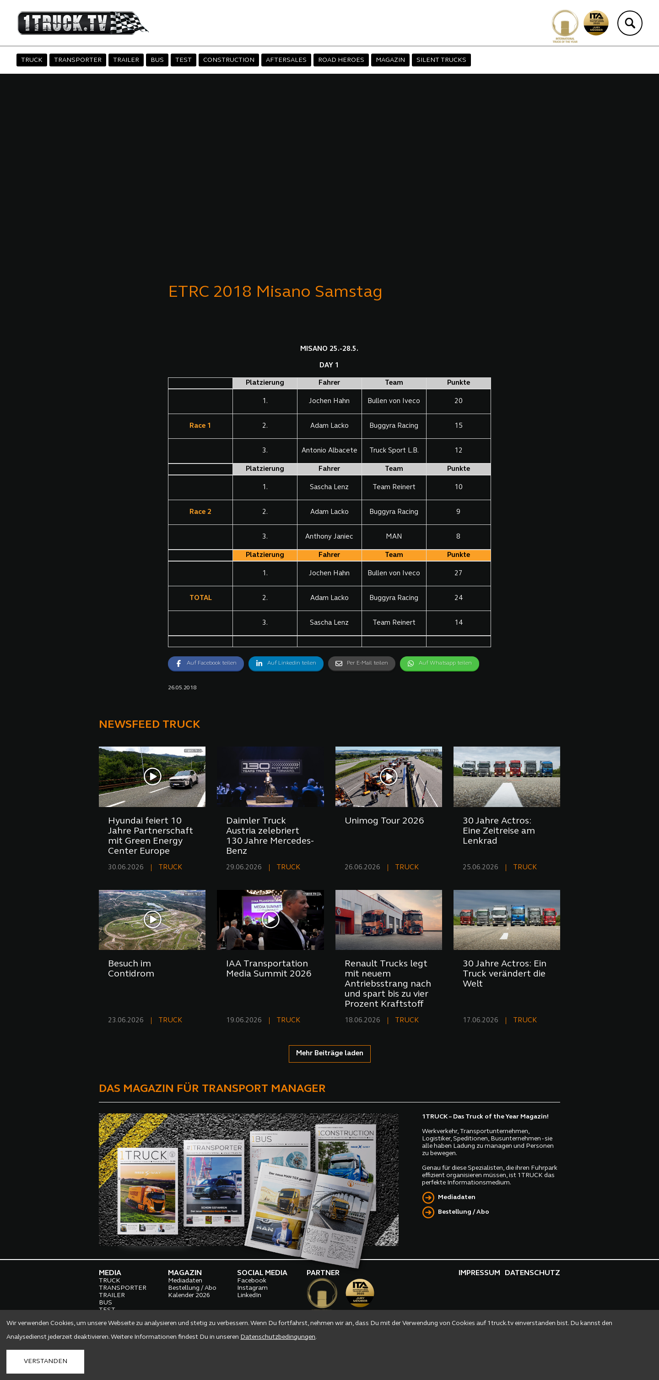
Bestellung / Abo (463, 1212)
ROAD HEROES (341, 60)
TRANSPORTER (78, 60)
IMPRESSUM (479, 1273)
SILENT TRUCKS (441, 60)
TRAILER (126, 60)
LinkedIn (249, 1295)
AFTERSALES (286, 60)
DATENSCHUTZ (532, 1273)
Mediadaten (456, 1197)
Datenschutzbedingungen (277, 1337)
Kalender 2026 (189, 1295)
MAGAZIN (390, 60)
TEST (183, 60)
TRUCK (32, 60)
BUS (157, 60)
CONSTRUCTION (228, 60)
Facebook (251, 1280)
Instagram (252, 1288)
